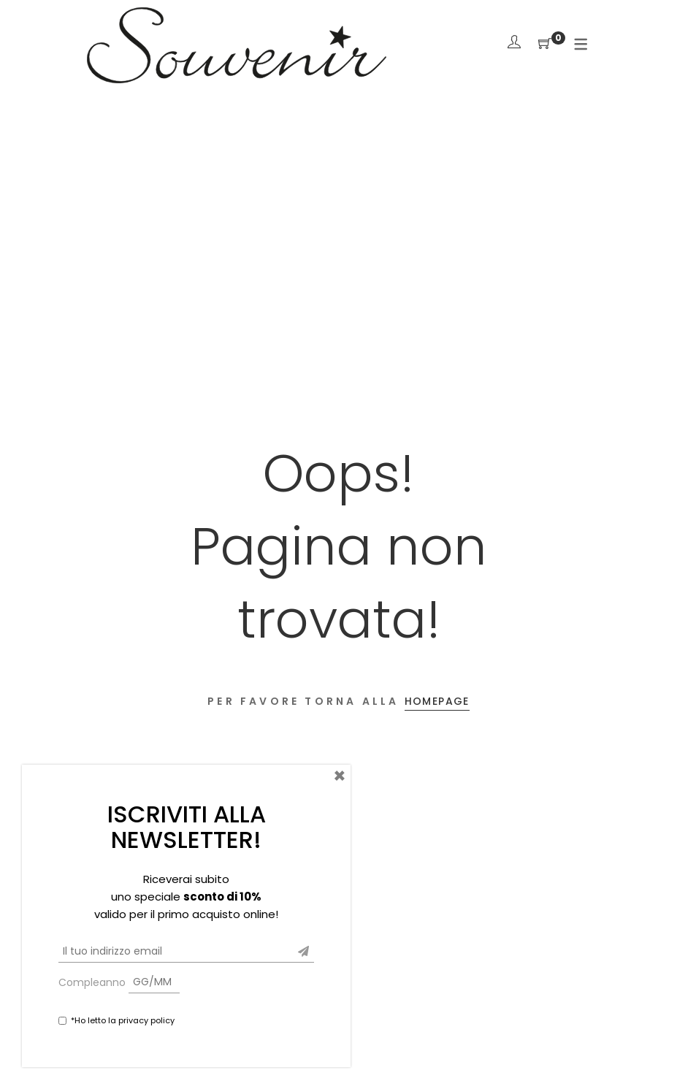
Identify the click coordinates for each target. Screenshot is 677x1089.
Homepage (437, 701)
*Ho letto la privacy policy (123, 1020)
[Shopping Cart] (544, 44)
